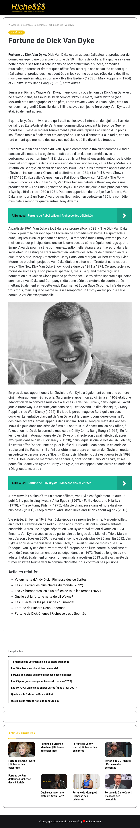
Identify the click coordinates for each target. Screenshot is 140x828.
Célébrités (26, 25)
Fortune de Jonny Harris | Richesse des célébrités (85, 747)
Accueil (13, 25)
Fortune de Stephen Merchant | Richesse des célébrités (52, 747)
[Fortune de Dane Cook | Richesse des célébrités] (118, 781)
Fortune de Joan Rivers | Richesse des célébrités (21, 764)
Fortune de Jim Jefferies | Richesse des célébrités (19, 779)
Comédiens (40, 25)
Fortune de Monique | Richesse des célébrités (85, 796)
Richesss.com (93, 821)
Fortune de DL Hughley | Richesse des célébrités (118, 764)
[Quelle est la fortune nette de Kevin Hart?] (54, 781)
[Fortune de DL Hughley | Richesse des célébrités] (118, 749)
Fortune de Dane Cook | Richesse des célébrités (118, 796)
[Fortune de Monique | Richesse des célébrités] (86, 781)
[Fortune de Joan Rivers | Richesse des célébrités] (21, 749)
